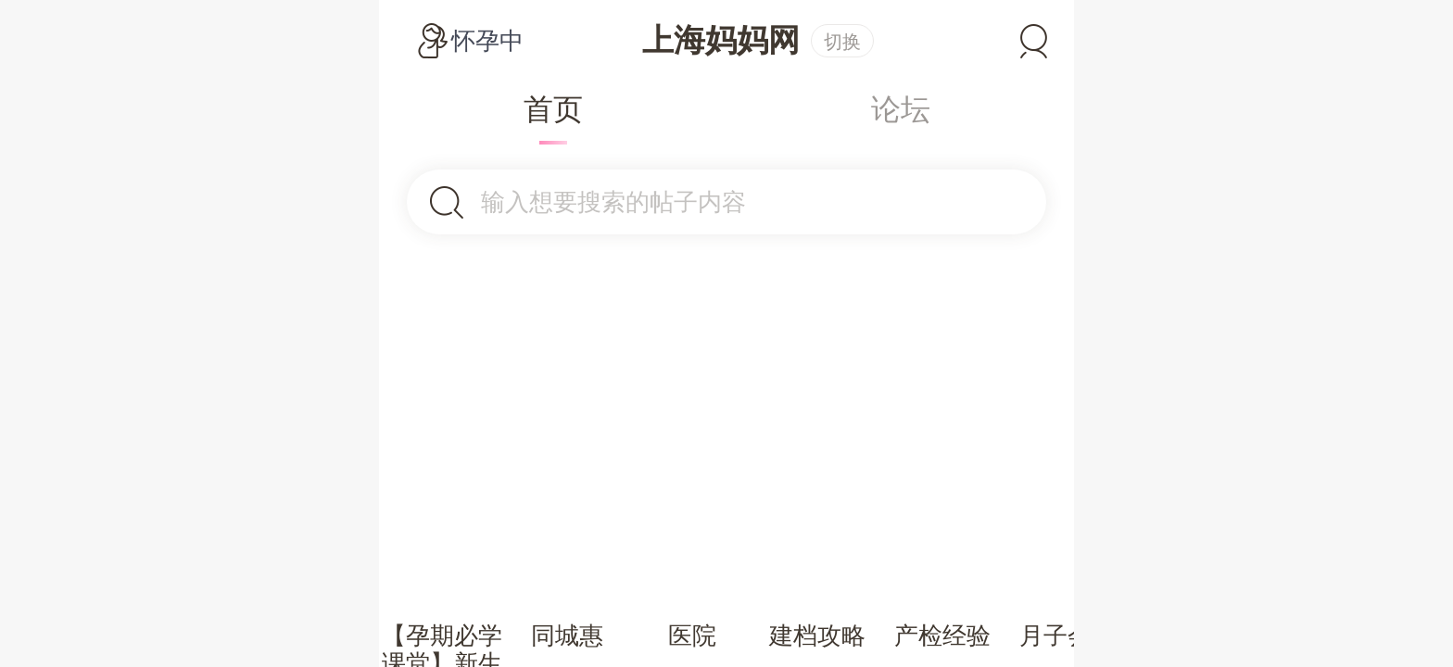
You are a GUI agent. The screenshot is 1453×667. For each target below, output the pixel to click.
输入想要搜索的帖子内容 (613, 202)
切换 (842, 41)
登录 (1033, 41)
